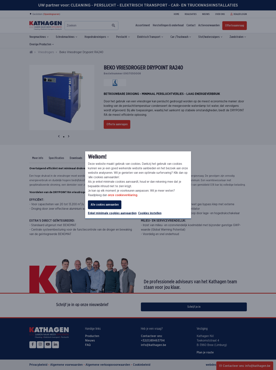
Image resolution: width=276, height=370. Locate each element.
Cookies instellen (150, 213)
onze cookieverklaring (122, 195)
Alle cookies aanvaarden (105, 204)
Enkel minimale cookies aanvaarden (112, 213)
